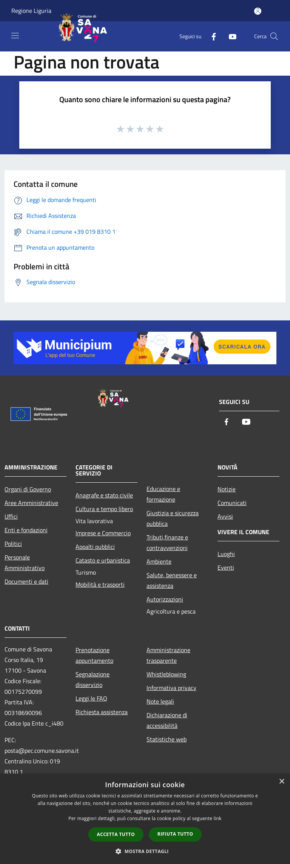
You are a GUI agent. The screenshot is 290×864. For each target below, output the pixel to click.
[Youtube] (229, 36)
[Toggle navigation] (15, 35)
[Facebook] (210, 36)
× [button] (281, 782)
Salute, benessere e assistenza (172, 580)
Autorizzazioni (165, 599)
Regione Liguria (31, 10)
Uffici (11, 516)
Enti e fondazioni (26, 530)
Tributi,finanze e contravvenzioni (167, 542)
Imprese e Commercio (103, 533)
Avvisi (225, 516)
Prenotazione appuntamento (94, 655)
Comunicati (232, 502)
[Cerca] (274, 36)
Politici (13, 543)
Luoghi (226, 553)
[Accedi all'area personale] (257, 11)
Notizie (227, 489)
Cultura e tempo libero (104, 508)
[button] (145, 851)
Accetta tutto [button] (116, 834)
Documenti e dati (26, 581)
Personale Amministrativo (25, 562)
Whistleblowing (166, 674)
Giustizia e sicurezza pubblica (173, 518)
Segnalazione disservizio (93, 679)
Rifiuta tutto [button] (175, 834)
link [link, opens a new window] (218, 818)
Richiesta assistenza (102, 711)
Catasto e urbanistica (103, 560)
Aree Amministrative (31, 502)
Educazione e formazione (163, 494)
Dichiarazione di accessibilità (167, 720)
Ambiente (159, 561)
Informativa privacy (171, 687)
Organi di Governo (28, 489)
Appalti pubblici (95, 546)
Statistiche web (167, 739)
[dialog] (145, 819)
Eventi (226, 567)
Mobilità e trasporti (100, 584)
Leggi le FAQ (91, 698)
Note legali (160, 701)
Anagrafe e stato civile (104, 495)
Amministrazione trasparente (168, 655)
